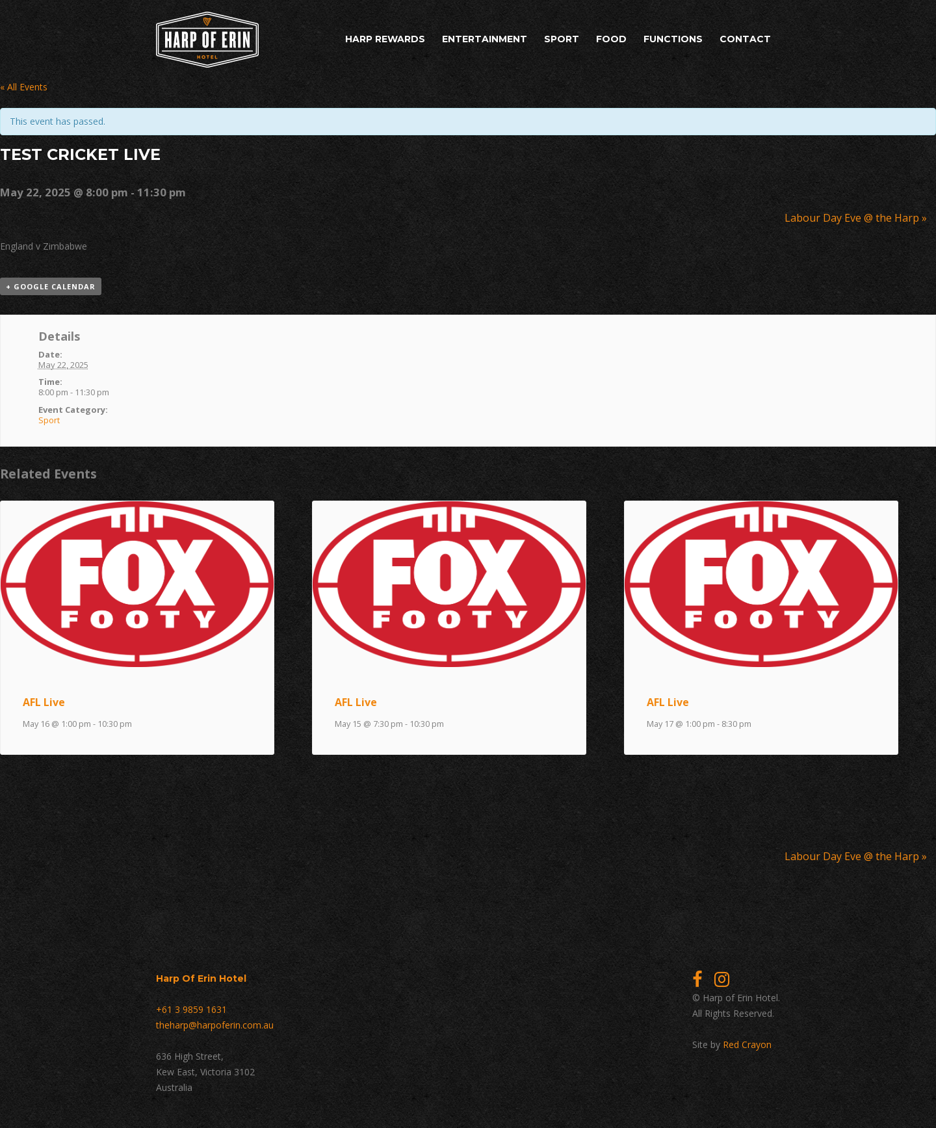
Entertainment (484, 39)
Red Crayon (747, 1044)
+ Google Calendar (51, 286)
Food (611, 39)
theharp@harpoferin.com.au (215, 1025)
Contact (745, 39)
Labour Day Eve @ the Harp (856, 218)
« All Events (23, 87)
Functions (673, 39)
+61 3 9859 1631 (191, 1009)
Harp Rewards (385, 39)
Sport (561, 39)
